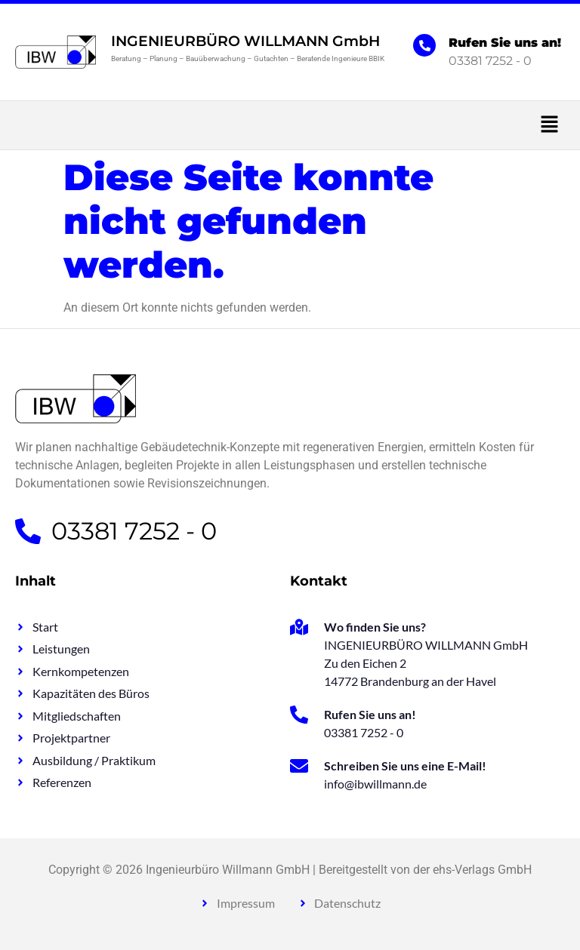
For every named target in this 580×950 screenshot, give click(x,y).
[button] (290, 125)
